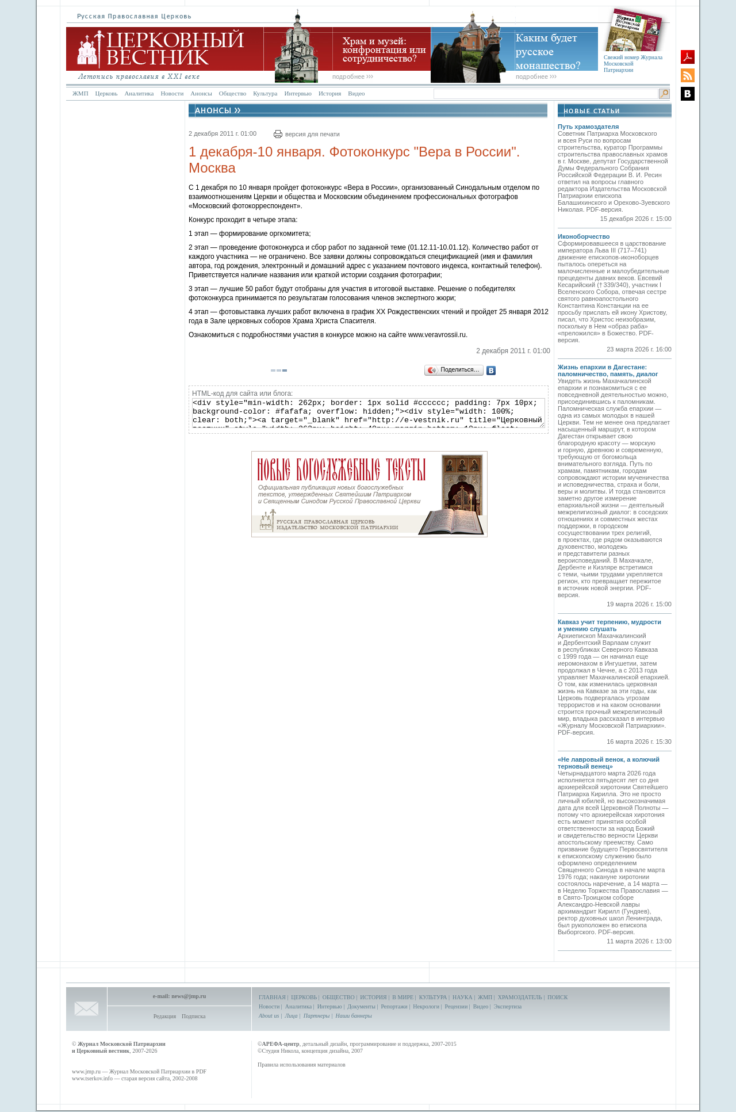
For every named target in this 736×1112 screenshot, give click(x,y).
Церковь (106, 93)
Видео (356, 93)
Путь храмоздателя (588, 126)
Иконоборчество (584, 236)
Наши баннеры (353, 1015)
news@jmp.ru (188, 996)
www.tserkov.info (92, 1078)
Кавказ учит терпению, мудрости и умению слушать (609, 625)
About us (269, 1015)
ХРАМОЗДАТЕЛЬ (520, 997)
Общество (232, 93)
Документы (361, 1006)
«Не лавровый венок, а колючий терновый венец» (609, 763)
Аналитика (139, 93)
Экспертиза (508, 1006)
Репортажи (394, 1006)
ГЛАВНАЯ (272, 997)
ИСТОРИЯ (373, 997)
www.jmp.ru (86, 1071)
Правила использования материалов (302, 1064)
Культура (265, 93)
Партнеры (316, 1015)
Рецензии (456, 1006)
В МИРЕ (402, 997)
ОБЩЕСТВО (339, 997)
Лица (291, 1015)
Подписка (193, 1016)
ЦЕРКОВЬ (304, 997)
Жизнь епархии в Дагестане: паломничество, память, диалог (608, 370)
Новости (171, 93)
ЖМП (80, 93)
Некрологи (426, 1006)
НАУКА (463, 997)
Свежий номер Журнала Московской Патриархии (633, 63)
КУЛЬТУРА (433, 997)
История (330, 93)
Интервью (297, 93)
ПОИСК (557, 997)
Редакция (165, 1016)
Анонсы (201, 93)
